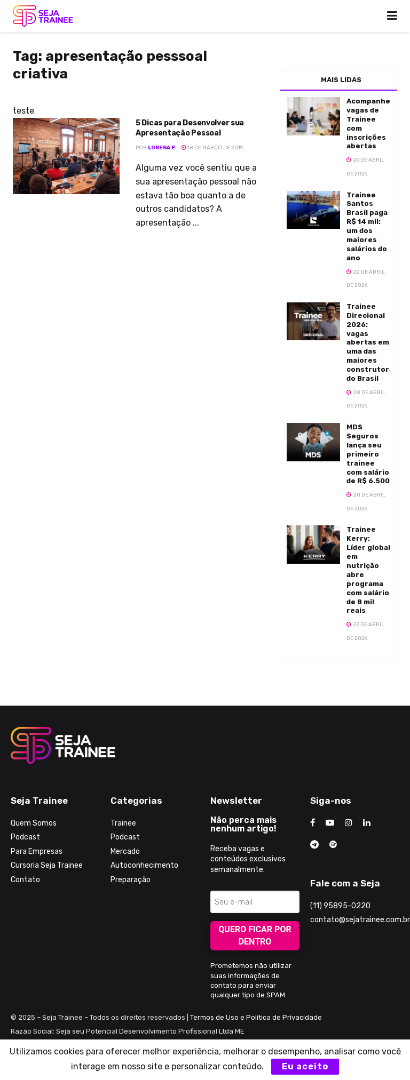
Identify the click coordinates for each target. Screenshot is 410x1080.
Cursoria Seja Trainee (47, 865)
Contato (25, 879)
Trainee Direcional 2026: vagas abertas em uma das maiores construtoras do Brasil (372, 342)
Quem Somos (34, 823)
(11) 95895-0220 (340, 905)
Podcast (25, 837)
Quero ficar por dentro (254, 935)
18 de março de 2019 (212, 148)
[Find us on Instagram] (348, 823)
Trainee (123, 823)
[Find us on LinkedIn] (366, 823)
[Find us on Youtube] (330, 823)
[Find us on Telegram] (314, 845)
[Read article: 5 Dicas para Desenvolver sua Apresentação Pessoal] (66, 156)
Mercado (125, 851)
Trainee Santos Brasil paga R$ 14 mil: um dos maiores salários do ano (367, 226)
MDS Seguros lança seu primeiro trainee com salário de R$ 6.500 (368, 454)
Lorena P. (162, 148)
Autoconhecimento (144, 865)
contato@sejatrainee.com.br (360, 919)
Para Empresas (36, 851)
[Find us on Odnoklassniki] (333, 845)
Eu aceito (305, 1066)
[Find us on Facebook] (312, 823)
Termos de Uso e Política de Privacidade (256, 1017)
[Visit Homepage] (43, 16)
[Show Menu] (392, 16)
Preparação (131, 879)
